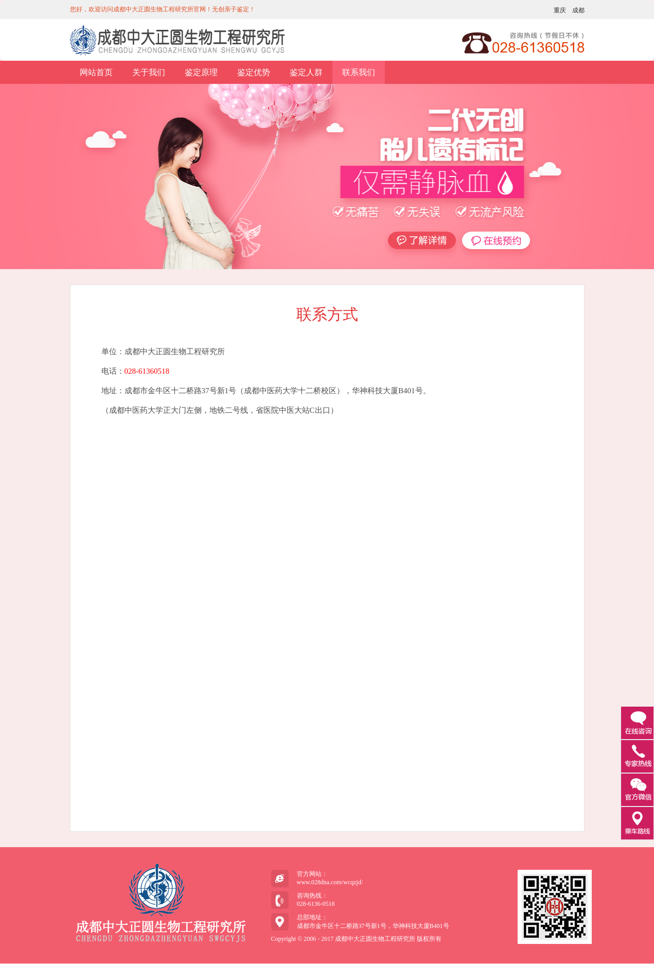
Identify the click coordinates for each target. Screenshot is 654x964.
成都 (578, 10)
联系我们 (358, 72)
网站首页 (96, 72)
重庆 (560, 10)
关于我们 (148, 72)
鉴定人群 (306, 72)
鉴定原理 (201, 72)
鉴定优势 (253, 72)
